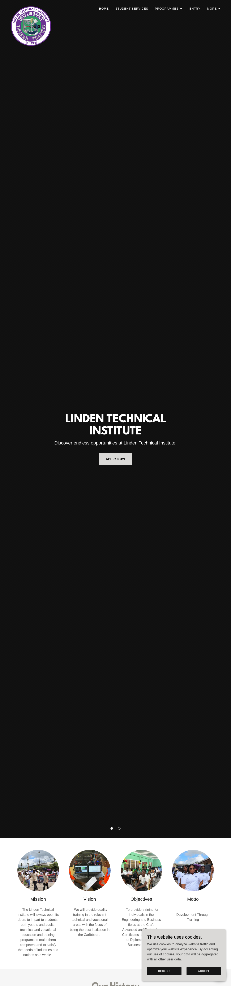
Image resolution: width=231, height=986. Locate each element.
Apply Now (115, 459)
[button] (112, 828)
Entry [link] (194, 8)
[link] (31, 7)
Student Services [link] (131, 8)
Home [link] (104, 8)
